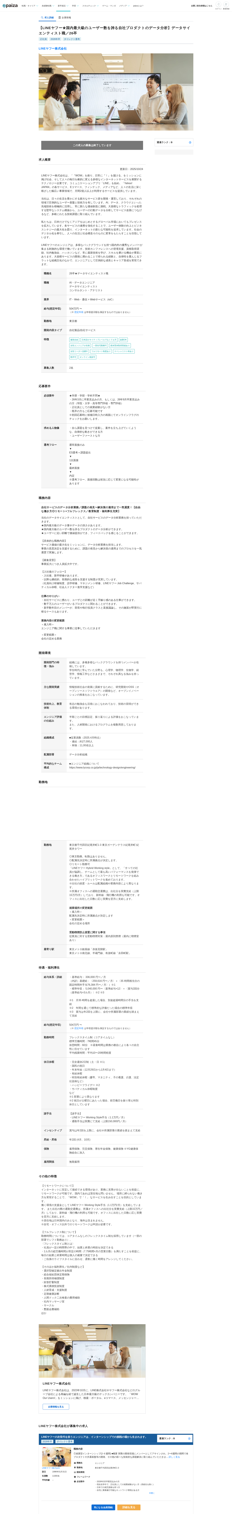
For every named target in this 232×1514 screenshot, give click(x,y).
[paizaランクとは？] (190, 142)
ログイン (218, 9)
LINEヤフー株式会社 (53, 48)
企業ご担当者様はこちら (201, 6)
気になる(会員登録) (103, 1480)
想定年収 (77, 304)
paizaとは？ (138, 6)
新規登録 (226, 9)
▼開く (152, 1466)
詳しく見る (174, 1430)
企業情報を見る (56, 1379)
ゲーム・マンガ (109, 6)
